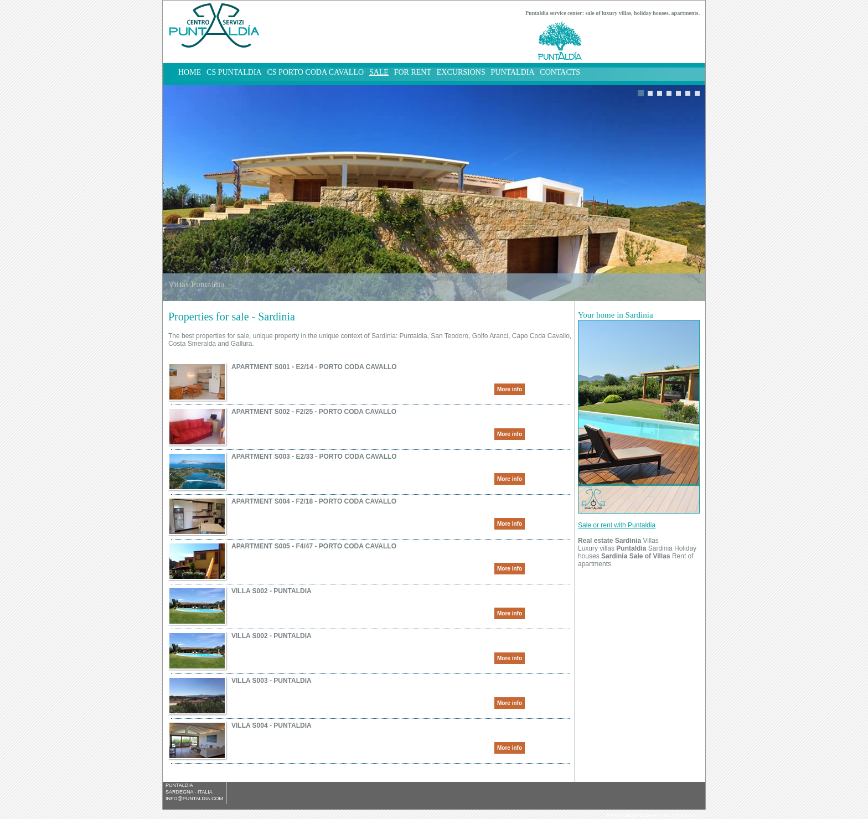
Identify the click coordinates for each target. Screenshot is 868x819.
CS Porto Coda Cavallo (315, 72)
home (189, 72)
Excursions (461, 72)
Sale (379, 72)
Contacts (560, 72)
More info (509, 389)
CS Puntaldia (234, 72)
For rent (412, 72)
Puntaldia (513, 72)
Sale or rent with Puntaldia (616, 525)
